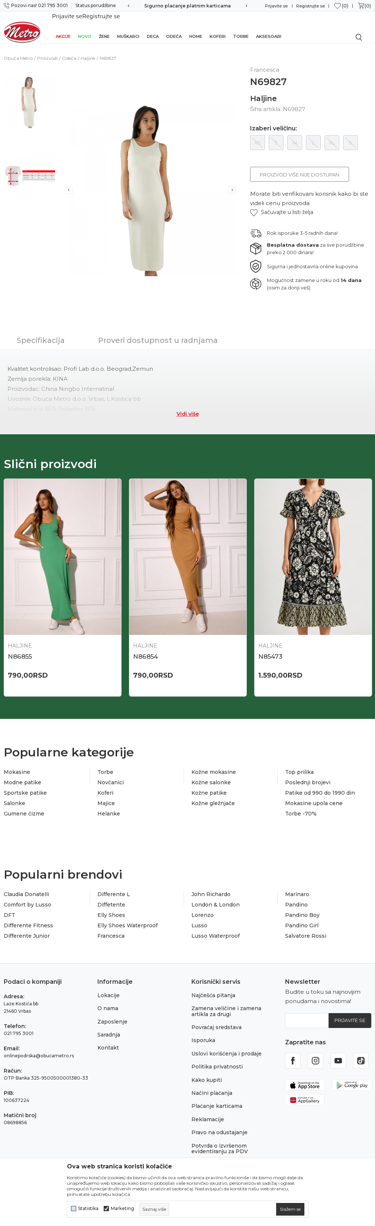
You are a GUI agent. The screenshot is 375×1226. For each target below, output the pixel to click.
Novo (84, 26)
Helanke (108, 805)
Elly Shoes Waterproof (127, 917)
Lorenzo (202, 907)
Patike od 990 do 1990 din (320, 784)
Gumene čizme (24, 805)
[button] (281, 204)
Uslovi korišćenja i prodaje (226, 1045)
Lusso (199, 917)
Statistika (88, 1208)
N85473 (270, 648)
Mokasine (17, 763)
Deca (153, 26)
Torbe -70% (301, 805)
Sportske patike (25, 784)
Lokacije (108, 987)
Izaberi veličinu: (273, 120)
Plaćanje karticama (216, 1097)
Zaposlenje (112, 1013)
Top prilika (299, 763)
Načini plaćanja (211, 1084)
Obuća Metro (18, 50)
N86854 (145, 648)
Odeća (174, 26)
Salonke (14, 795)
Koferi (218, 26)
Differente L (113, 886)
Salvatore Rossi (305, 927)
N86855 (20, 648)
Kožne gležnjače (213, 795)
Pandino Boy (302, 907)
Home (195, 26)
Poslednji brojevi (307, 774)
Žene (104, 26)
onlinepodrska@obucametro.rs (39, 1047)
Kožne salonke (211, 774)
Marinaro (297, 886)
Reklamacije (207, 1111)
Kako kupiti (206, 1071)
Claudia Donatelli (26, 886)
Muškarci (128, 26)
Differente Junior (27, 927)
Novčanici (110, 774)
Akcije (63, 26)
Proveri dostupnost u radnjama (158, 332)
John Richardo (210, 886)
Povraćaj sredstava (216, 1019)
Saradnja (108, 1026)
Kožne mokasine (213, 763)
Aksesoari (268, 26)
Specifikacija (41, 332)
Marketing (122, 1208)
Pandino (296, 896)
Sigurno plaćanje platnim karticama (187, 6)
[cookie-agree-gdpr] (290, 1209)
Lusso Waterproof (215, 927)
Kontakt (108, 1039)
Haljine (88, 50)
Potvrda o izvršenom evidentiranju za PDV (219, 1140)
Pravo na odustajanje (219, 1124)
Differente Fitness (28, 917)
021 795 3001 (18, 1025)
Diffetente (111, 896)
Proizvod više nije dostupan (299, 166)
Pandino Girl (302, 917)
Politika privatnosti (217, 1058)
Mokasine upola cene (314, 795)
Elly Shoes (111, 907)
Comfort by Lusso (27, 896)
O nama (107, 1000)
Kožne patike (209, 784)
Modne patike (22, 774)
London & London (215, 896)
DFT (9, 907)
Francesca (111, 927)
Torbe (241, 26)
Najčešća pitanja (213, 987)
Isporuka (203, 1032)
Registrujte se (310, 6)
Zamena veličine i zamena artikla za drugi (226, 1003)
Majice (106, 795)
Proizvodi (47, 50)
